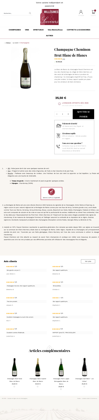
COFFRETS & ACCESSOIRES (78, 30)
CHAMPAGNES (15, 30)
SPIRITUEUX (38, 30)
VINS (27, 30)
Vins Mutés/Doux (55, 30)
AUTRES (49, 36)
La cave (15, 43)
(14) (63, 59)
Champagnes (24, 43)
